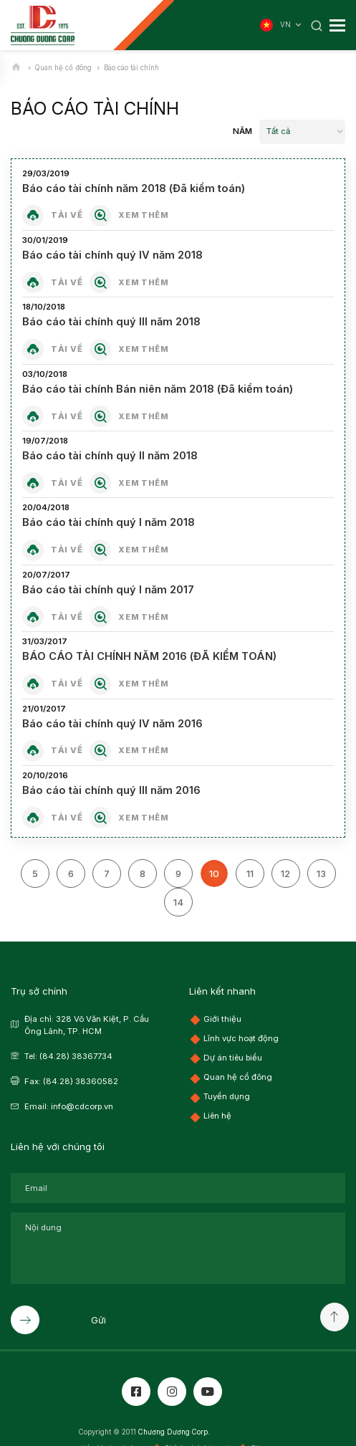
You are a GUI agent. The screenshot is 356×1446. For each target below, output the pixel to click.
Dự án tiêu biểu (232, 1057)
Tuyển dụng (226, 1096)
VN (292, 25)
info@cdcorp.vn (82, 1106)
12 (285, 872)
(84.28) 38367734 (75, 1055)
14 (178, 901)
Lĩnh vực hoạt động (241, 1038)
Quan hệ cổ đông (237, 1076)
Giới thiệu (222, 1018)
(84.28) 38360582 (80, 1081)
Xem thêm (143, 215)
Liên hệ (217, 1115)
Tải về (66, 215)
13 (321, 872)
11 (250, 872)
